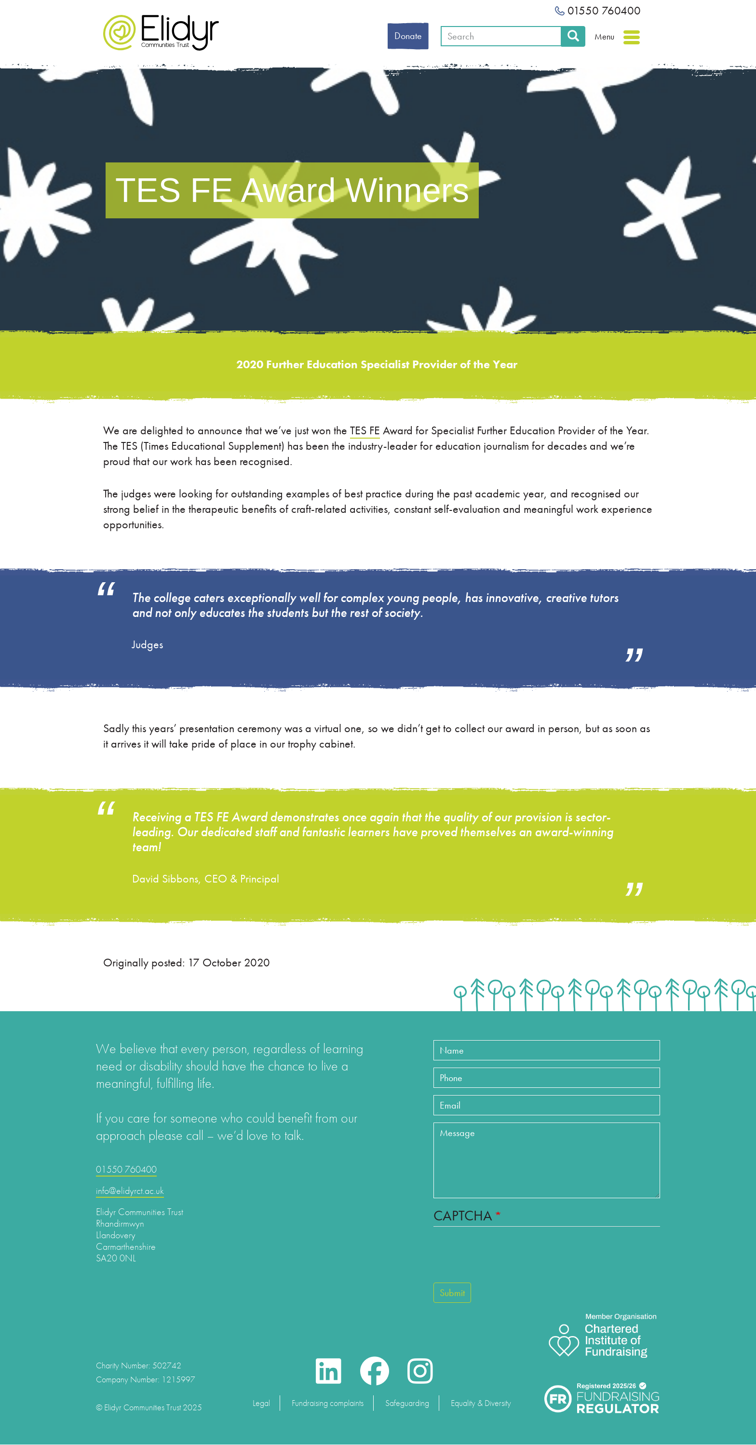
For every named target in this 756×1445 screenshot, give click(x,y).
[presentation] (506, 1259)
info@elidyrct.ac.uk (130, 1190)
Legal (261, 1402)
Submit (452, 1292)
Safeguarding (407, 1402)
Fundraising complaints (328, 1402)
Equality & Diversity (481, 1402)
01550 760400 (598, 10)
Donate (408, 35)
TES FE (365, 430)
